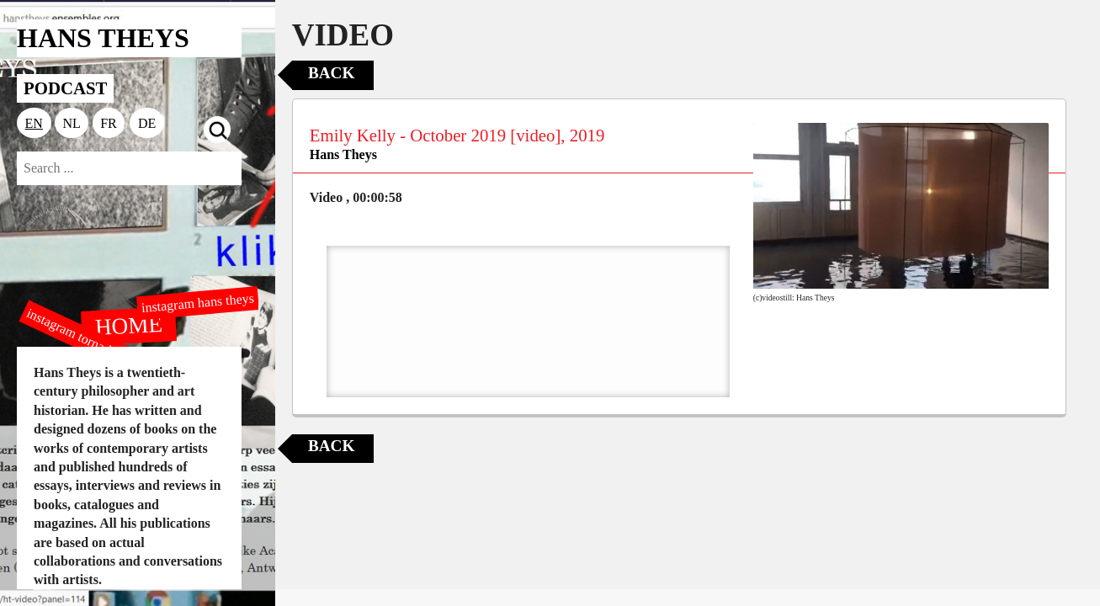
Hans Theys (343, 154)
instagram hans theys (197, 302)
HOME (129, 325)
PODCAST (65, 88)
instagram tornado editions (92, 343)
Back (331, 73)
